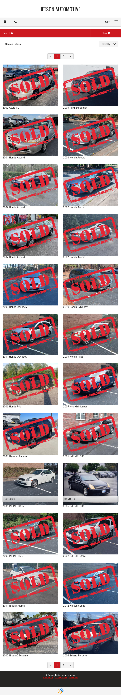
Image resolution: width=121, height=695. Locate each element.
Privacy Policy (61, 677)
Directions (73, 677)
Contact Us (48, 677)
